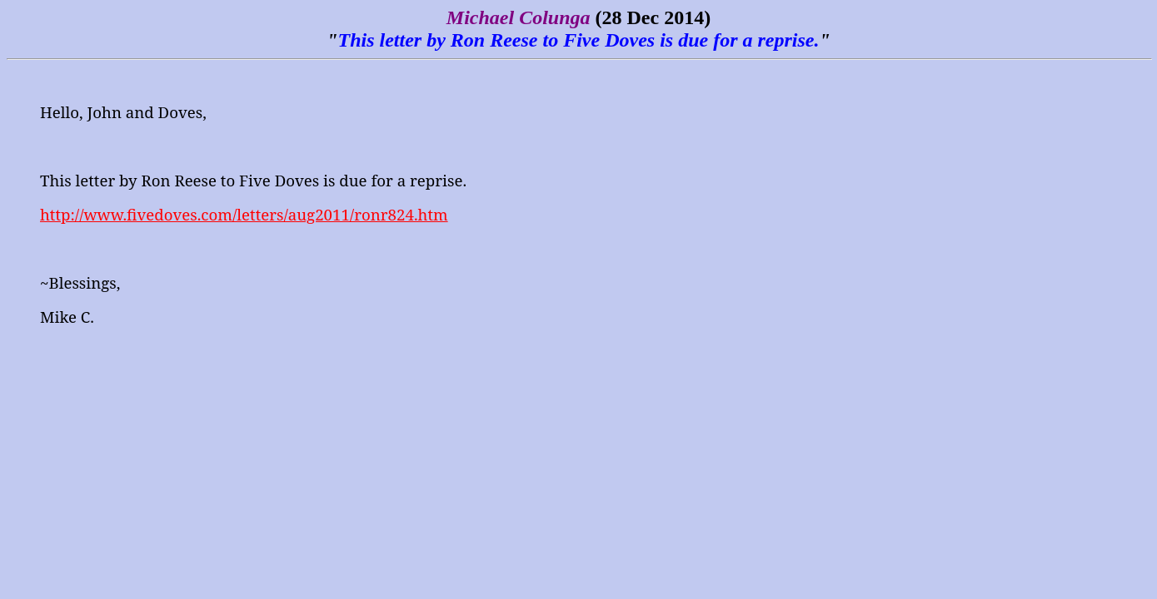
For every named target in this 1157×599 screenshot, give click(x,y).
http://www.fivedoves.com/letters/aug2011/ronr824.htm (244, 214)
